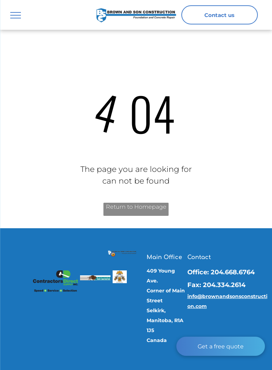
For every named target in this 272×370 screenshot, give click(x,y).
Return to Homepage (136, 206)
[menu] (15, 15)
